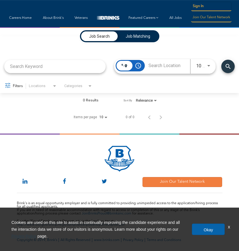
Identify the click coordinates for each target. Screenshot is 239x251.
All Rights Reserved (76, 240)
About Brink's (53, 18)
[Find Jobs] (228, 66)
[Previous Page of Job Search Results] (149, 117)
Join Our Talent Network (211, 17)
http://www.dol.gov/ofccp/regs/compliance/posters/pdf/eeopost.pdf (71, 224)
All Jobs (175, 18)
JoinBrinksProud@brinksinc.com (106, 213)
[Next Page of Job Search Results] (160, 117)
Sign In (198, 6)
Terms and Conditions (164, 240)
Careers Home (20, 18)
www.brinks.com (107, 240)
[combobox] (55, 66)
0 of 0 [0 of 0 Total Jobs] (130, 117)
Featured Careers (143, 18)
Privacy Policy (133, 240)
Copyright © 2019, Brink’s (37, 240)
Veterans (81, 18)
